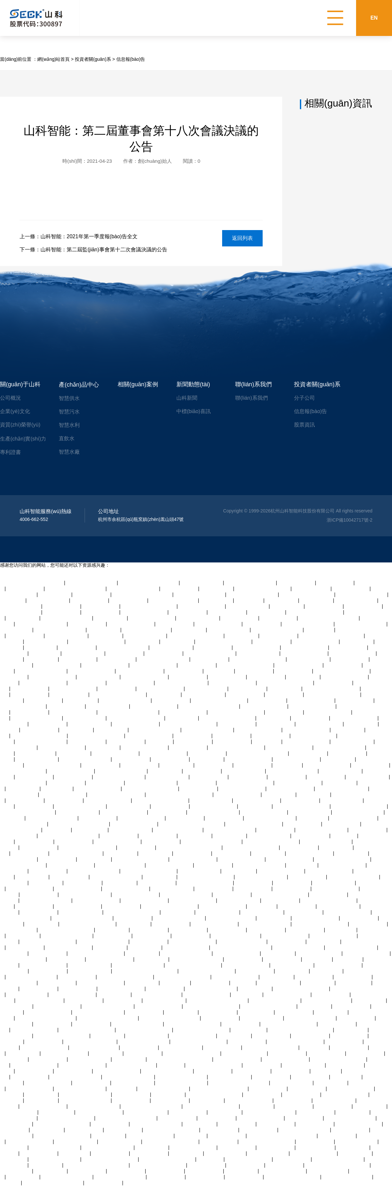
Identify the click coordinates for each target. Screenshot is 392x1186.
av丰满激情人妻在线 (99, 676)
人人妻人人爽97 (23, 935)
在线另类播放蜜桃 (30, 688)
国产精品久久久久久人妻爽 (219, 700)
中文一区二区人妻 (206, 1165)
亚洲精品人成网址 (316, 1112)
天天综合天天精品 (255, 971)
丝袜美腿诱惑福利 (161, 841)
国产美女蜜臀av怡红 (341, 771)
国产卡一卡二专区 (25, 947)
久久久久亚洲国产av (229, 629)
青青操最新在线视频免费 (94, 871)
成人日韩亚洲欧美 (307, 876)
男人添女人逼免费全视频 (37, 718)
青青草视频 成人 (81, 700)
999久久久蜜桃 (57, 788)
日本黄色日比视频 (197, 782)
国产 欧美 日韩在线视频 (242, 941)
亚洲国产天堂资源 (254, 671)
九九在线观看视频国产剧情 (236, 712)
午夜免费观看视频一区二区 (158, 1165)
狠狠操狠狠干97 (292, 971)
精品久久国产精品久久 (170, 865)
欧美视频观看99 (217, 588)
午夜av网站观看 (110, 618)
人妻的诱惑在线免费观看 (41, 671)
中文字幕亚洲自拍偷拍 (286, 1059)
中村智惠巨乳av (160, 876)
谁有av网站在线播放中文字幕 (258, 753)
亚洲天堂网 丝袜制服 (81, 912)
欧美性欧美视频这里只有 (270, 818)
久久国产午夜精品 (105, 782)
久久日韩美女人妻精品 (347, 912)
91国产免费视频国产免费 (261, 876)
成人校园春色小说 (165, 1171)
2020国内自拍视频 (69, 694)
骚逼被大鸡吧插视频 (206, 688)
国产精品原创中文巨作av (210, 653)
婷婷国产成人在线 (43, 700)
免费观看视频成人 (188, 929)
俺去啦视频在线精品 (85, 718)
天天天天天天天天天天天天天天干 (282, 1135)
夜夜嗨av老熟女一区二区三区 (241, 947)
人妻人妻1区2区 (338, 759)
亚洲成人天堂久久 (239, 618)
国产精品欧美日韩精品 (249, 759)
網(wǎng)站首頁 (53, 59)
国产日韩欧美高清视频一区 (52, 765)
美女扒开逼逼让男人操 (122, 988)
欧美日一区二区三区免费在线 (211, 841)
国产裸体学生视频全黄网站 (125, 976)
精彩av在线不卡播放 (145, 635)
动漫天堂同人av (230, 835)
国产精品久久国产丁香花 (155, 729)
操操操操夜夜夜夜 (210, 982)
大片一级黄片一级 (117, 688)
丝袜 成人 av (160, 741)
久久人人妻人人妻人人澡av (170, 906)
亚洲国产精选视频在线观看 (320, 924)
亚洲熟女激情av (269, 853)
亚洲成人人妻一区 (310, 1035)
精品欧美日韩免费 (210, 659)
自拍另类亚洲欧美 (119, 835)
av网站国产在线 (181, 1012)
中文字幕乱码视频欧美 (105, 665)
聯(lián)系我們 (253, 384)
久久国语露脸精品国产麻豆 (199, 1041)
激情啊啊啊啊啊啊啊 (147, 1035)
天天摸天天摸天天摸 (292, 1082)
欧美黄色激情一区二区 (311, 700)
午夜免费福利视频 (167, 812)
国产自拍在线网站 (293, 1100)
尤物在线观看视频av (67, 635)
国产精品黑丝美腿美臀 (44, 682)
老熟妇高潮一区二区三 (257, 647)
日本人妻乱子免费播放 (289, 747)
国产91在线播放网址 (131, 829)
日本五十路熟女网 (131, 1100)
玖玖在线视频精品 (351, 588)
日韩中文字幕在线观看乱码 (271, 841)
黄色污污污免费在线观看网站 (149, 582)
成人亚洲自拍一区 (48, 724)
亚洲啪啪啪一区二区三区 (265, 924)
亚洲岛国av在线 (108, 1035)
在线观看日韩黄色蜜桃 (23, 959)
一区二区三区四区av (90, 1059)
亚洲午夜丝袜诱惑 (39, 847)
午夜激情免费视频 (84, 1129)
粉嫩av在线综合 (103, 747)
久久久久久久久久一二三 (151, 782)
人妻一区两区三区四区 (48, 1012)
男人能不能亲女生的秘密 (305, 1129)
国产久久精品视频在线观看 (192, 1053)
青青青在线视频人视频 (307, 729)
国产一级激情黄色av (338, 906)
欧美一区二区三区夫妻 (367, 953)
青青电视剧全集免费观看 (275, 1000)
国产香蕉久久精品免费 (194, 859)
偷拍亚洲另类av (152, 1147)
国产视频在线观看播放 (63, 794)
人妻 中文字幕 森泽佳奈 (231, 918)
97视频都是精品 (120, 882)
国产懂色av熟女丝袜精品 (52, 818)
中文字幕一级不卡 (179, 588)
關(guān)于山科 (20, 384)
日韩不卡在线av (145, 947)
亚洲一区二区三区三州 (53, 676)
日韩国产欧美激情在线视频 (149, 606)
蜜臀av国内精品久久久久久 (62, 1124)
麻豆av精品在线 (16, 629)
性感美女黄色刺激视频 (62, 747)
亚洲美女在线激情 (175, 623)
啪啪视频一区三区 (66, 706)
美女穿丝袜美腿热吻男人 (208, 729)
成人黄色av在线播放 (165, 1000)
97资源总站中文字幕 (230, 1076)
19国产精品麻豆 (277, 976)
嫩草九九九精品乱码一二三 (292, 1176)
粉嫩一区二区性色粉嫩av (46, 900)
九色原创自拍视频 (73, 776)
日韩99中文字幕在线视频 (60, 629)
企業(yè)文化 (15, 411)
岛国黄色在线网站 (232, 894)
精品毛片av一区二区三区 (351, 947)
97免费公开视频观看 (90, 724)
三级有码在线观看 (113, 935)
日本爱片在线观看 (39, 1153)
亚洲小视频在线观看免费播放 (239, 1082)
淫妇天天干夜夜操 (90, 600)
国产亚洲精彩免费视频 (142, 818)
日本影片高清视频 (271, 735)
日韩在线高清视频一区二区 (136, 718)
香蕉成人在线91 (41, 659)
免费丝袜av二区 (370, 1106)
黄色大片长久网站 (30, 1076)
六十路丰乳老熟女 (248, 688)
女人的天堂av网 (195, 835)
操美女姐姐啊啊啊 (217, 1118)
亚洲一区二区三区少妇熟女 (196, 635)
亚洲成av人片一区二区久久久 (218, 1000)
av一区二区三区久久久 (131, 623)
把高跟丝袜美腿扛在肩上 (186, 894)
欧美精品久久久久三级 (327, 765)
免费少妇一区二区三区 (134, 824)
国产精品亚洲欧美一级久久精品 (301, 1029)
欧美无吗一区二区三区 (154, 665)
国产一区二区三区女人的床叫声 (332, 635)
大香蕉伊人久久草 (343, 665)
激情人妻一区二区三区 (152, 618)
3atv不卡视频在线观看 (186, 947)
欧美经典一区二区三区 (223, 906)
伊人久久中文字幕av (309, 659)
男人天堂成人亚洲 (276, 1147)
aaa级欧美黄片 (45, 653)
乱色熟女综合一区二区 (257, 800)
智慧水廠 (69, 452)
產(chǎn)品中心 (79, 384)
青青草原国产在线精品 (264, 706)
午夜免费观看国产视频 (23, 771)
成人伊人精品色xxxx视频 (85, 759)
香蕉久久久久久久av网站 (80, 806)
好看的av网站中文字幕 (110, 959)
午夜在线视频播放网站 (30, 1088)
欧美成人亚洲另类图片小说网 (76, 588)
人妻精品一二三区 (149, 929)
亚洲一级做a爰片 (249, 1029)
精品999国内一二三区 (319, 953)
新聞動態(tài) (193, 384)
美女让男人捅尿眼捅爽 (312, 706)
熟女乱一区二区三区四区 (67, 935)
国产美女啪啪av (357, 641)
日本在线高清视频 (193, 741)
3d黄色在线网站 (274, 918)
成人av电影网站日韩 (167, 776)
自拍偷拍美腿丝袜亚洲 (73, 688)
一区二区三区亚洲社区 (242, 859)
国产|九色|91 (171, 1065)
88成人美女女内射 (227, 612)
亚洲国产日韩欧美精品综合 (193, 965)
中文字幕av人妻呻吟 (78, 812)
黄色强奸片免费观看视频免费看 (179, 794)
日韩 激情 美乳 (313, 818)
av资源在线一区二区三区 (308, 623)
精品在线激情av (331, 1082)
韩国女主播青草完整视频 (67, 618)
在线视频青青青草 (247, 1041)
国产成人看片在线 (30, 712)
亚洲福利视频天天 (271, 1035)
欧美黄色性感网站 (368, 924)
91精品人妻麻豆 (134, 924)
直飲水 (66, 438)
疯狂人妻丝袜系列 (122, 906)
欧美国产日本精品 (282, 959)
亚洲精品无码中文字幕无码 (182, 976)
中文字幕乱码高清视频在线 (301, 988)
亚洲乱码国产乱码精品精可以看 (180, 1059)
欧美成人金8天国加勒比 (178, 829)
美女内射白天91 (234, 1035)
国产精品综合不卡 (53, 1024)
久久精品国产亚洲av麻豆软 (342, 671)
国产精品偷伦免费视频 (71, 771)
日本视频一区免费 (303, 824)
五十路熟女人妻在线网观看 (359, 806)
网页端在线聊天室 (324, 606)
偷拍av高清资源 (178, 912)
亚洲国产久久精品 (209, 776)
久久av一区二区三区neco (181, 682)
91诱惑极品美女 (317, 600)
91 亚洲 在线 (210, 1159)
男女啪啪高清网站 (101, 606)
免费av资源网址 (303, 676)
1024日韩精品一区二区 (354, 818)
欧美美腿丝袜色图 (291, 1071)
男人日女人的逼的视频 (164, 753)
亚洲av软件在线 (315, 1006)
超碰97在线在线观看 (198, 618)
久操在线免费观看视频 (345, 676)
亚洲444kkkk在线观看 (314, 735)
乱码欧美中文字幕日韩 (149, 735)
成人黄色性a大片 (256, 1012)
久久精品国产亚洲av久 (151, 1135)
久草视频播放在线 (158, 835)
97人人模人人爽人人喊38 (163, 659)
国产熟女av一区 (164, 694)
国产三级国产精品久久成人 (149, 871)
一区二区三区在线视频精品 (214, 1065)
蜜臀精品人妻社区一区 (297, 759)
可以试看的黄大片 (48, 871)
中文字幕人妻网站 (310, 1076)
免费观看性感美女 (341, 824)
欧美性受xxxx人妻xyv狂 (147, 629)
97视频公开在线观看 (263, 912)
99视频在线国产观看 (356, 600)
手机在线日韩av (282, 600)
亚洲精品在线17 (216, 600)
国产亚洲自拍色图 (363, 606)
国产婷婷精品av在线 (133, 1082)
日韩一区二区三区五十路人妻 (209, 706)
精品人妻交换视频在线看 (121, 771)
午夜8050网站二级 (70, 876)
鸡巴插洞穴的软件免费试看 (27, 812)
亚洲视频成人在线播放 (34, 1029)
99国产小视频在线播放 (249, 1100)
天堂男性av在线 (242, 635)
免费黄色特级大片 (165, 988)
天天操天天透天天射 (211, 800)
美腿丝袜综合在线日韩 (194, 1147)
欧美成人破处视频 (73, 1071)
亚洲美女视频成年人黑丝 (41, 741)
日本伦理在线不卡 (345, 1065)
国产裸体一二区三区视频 (361, 623)
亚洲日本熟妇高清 (30, 694)
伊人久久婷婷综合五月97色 (254, 824)
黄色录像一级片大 (326, 1053)
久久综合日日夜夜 (157, 882)
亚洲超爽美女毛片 (197, 665)
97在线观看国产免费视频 (197, 959)
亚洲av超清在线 (104, 629)
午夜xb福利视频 (16, 1006)
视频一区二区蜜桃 (294, 1012)
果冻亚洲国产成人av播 (207, 994)
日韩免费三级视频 (293, 671)
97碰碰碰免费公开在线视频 (62, 1135)
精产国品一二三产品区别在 (285, 682)
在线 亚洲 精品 (341, 929)
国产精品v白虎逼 (90, 829)
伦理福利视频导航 (262, 1065)
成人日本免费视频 (39, 988)
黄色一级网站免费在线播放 (87, 924)
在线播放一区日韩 (126, 741)
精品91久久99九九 (312, 588)
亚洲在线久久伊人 (87, 682)
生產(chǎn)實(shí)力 (23, 439)
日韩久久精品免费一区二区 (211, 1006)
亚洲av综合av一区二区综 (179, 918)
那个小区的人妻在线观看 (123, 647)
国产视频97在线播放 (108, 706)
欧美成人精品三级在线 (116, 753)
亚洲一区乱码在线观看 (334, 935)
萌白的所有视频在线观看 (144, 1041)
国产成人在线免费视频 (351, 1088)
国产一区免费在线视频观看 (88, 847)
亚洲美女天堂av (55, 594)
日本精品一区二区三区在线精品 (145, 971)
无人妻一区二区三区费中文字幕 (32, 582)
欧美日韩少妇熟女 (347, 753)
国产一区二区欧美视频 (97, 900)
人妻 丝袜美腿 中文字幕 (157, 994)
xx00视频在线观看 (35, 841)
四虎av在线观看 (106, 635)
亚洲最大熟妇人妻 (271, 1076)
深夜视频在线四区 (199, 788)
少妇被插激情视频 (48, 971)
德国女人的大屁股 (25, 635)
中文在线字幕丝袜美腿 (193, 900)
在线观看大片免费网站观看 (329, 900)
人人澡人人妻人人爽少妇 (326, 841)
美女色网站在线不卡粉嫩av (110, 1159)
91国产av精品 (262, 906)
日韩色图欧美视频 (292, 882)
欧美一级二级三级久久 (69, 947)
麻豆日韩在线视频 (315, 1124)
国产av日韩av (288, 765)
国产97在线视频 (353, 1112)
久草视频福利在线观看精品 (224, 641)
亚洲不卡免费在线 (64, 800)
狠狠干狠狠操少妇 (101, 765)
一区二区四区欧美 (244, 1176)
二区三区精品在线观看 (78, 906)
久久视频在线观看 (144, 1012)
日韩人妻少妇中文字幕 (235, 976)
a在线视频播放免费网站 (174, 600)
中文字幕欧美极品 (268, 700)
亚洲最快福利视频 (237, 724)
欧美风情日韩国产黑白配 (252, 594)
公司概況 (10, 398)
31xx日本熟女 (249, 600)
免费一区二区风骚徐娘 (310, 853)
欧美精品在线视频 (152, 935)
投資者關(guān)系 (93, 59)
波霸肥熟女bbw (41, 647)
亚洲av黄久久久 (369, 1000)
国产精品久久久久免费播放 (140, 859)
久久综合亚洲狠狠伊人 (320, 724)
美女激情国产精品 (284, 712)
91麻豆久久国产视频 (172, 647)
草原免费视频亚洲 (350, 659)
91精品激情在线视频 (269, 835)
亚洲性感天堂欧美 (77, 647)
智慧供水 (69, 398)
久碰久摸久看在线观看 (117, 1071)
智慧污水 (69, 411)
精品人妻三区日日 (98, 818)
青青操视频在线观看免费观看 (128, 712)
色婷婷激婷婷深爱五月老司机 (142, 594)
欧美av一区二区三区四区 (322, 829)
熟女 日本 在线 (302, 865)
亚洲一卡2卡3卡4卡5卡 (299, 665)
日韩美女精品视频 (66, 782)
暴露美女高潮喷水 (188, 676)
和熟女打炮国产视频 (48, 600)
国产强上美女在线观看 (215, 924)
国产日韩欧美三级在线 (98, 788)
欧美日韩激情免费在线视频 (258, 659)
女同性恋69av (348, 959)
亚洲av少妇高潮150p (146, 1112)
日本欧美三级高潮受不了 (186, 953)
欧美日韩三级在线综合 (261, 1118)
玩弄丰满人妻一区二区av (138, 965)
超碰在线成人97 (287, 606)
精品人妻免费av (348, 729)
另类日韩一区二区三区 (336, 888)
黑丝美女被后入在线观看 (200, 594)
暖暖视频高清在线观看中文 (236, 747)
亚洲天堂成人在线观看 (124, 812)
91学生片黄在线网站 (90, 965)
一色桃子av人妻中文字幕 (211, 988)
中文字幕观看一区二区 (78, 888)
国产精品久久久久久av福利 (245, 782)
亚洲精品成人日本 (337, 1024)
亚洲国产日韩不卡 (352, 1006)
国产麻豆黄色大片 (305, 929)
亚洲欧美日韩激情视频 (57, 665)
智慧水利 (69, 425)
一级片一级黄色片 (25, 588)
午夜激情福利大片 (237, 1147)
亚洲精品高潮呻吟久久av (108, 1006)
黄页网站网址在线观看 (218, 623)
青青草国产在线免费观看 (92, 582)
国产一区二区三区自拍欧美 (62, 1035)
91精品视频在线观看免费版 (315, 612)
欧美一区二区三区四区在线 (214, 1094)
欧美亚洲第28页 (94, 859)
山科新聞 (186, 398)
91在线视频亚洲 (46, 882)
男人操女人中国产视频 (329, 871)
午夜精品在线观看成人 (353, 653)
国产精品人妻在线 (276, 1124)
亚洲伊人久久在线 (334, 682)
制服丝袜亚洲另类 (328, 894)
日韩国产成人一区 (344, 1041)
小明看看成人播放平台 (65, 1053)
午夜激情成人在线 (131, 759)
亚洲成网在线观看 (149, 941)
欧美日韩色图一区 (227, 676)
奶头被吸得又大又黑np (140, 671)
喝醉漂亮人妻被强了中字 (311, 1018)
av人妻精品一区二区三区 (250, 582)
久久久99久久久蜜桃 (120, 1141)
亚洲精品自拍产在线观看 (103, 941)
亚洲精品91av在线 (18, 1112)
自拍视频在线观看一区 (281, 871)
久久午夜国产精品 (34, 906)
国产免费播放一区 (356, 1018)
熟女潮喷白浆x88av (328, 1171)
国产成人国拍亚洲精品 (249, 1159)
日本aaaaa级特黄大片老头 (307, 594)
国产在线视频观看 (140, 765)
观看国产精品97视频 (204, 694)
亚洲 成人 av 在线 (335, 582)
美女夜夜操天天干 (287, 941)
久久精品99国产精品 (244, 771)
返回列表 (242, 238)
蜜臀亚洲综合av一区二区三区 (83, 918)
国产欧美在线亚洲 (272, 641)
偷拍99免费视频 (278, 953)
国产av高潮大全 (23, 618)
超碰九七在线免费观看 (304, 653)
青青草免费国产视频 (342, 800)
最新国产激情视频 (62, 612)
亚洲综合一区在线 (213, 865)
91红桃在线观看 (74, 753)
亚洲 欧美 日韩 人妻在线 (32, 976)
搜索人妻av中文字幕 (83, 653)
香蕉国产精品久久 (326, 776)
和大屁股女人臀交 (34, 806)
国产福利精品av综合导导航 (245, 665)
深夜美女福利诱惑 (40, 729)
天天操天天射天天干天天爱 (206, 876)
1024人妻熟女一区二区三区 (332, 688)
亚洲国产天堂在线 (241, 1024)
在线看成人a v (319, 629)
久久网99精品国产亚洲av (133, 588)
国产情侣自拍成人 (128, 600)
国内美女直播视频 (83, 882)
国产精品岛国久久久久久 (340, 747)
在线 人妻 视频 (347, 1076)
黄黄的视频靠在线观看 (242, 788)
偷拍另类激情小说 (276, 829)
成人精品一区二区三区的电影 (79, 824)
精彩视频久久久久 (304, 1118)
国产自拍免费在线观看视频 (251, 847)
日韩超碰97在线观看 (368, 776)
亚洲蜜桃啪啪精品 (245, 694)
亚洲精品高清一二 (279, 635)
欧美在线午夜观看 (232, 735)
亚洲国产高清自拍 (92, 594)
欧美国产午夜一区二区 (73, 994)
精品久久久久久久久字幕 (213, 812)
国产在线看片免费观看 (131, 682)
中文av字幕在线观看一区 (277, 629)
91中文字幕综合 (178, 641)
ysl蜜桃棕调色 (317, 959)
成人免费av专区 (106, 1053)
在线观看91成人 (23, 1053)
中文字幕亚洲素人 (267, 612)
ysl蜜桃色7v (244, 982)
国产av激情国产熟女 (258, 653)
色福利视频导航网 (314, 976)
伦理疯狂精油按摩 (101, 612)
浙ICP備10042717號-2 (349, 520)
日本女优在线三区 (284, 694)
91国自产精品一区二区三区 (302, 806)
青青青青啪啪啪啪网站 (288, 994)
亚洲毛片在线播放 (276, 724)
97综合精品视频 (189, 629)
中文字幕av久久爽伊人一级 (118, 694)
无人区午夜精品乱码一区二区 (170, 1018)
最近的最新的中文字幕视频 (117, 794)
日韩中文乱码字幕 (308, 753)
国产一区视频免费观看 (34, 1065)
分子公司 (304, 398)
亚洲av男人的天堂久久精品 (189, 724)
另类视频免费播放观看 (23, 782)
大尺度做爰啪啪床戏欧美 (167, 1071)
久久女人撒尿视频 (193, 735)
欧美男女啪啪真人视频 (145, 676)
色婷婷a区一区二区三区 (95, 1047)
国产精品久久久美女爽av (361, 594)
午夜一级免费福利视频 (108, 800)
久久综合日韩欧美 (213, 647)
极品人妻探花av (314, 794)
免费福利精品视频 (214, 888)
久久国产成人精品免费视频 (211, 1106)
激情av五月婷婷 (255, 806)
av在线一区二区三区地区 (129, 1076)
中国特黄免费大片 (125, 653)
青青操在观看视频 (77, 976)
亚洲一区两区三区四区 (359, 1124)
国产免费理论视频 (292, 1159)
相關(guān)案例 (138, 384)
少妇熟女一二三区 (30, 853)
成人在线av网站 (318, 982)
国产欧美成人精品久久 (305, 647)
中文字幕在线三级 (349, 1047)
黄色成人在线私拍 (218, 1012)
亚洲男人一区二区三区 (202, 606)
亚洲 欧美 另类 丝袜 (27, 994)
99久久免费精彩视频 (37, 759)
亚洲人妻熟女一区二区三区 (219, 1088)
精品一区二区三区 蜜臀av (342, 788)
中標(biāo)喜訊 (193, 411)
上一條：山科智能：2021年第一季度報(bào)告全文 (79, 236)
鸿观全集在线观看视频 (101, 982)
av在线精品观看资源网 (355, 718)
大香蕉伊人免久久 (170, 1100)
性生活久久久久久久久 (328, 712)
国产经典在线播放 (66, 959)
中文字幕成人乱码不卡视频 (263, 588)
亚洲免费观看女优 (62, 606)
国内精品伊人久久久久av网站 (126, 1118)
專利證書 (10, 452)
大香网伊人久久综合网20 (108, 1147)
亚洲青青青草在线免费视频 (227, 718)
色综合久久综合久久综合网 (97, 641)
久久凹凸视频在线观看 (136, 724)
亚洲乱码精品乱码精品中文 (280, 894)
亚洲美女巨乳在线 (232, 741)
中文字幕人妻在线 (296, 582)
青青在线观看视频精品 (316, 641)
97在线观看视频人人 (353, 741)
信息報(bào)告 (130, 59)
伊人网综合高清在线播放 (299, 947)
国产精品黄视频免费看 (314, 1153)
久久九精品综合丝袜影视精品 (329, 618)
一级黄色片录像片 (268, 1088)
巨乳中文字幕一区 (171, 700)
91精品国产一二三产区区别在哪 (191, 824)
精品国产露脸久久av (248, 606)
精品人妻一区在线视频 (73, 712)
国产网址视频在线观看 (183, 712)
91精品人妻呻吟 (129, 1059)
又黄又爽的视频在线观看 (99, 1012)
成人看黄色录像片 (259, 1129)
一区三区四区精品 (87, 623)
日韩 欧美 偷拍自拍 (36, 753)
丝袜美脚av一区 (143, 641)
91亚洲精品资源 (285, 688)
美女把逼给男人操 (188, 612)
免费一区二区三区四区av (259, 865)
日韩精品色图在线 (281, 900)
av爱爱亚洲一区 (351, 1029)
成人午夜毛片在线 (333, 1106)
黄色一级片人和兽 (294, 1106)
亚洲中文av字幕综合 (129, 806)
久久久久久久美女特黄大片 (96, 735)
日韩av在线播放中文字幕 (125, 700)
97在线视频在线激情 (202, 582)
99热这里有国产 (361, 724)
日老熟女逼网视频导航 (233, 682)
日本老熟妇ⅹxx (247, 994)
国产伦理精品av (169, 1094)
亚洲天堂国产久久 (370, 765)
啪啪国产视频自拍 (292, 888)
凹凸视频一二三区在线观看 (268, 1006)
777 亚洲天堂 (57, 829)
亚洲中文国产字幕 (227, 929)
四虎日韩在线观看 (368, 829)
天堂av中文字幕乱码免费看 (39, 735)
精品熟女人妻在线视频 (83, 1065)
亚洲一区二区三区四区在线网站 (97, 1165)
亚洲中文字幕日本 (262, 623)
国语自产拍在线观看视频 (292, 771)
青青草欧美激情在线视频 (181, 1076)
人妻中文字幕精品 (253, 882)
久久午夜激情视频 (207, 753)
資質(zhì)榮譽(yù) (20, 424)
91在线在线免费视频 (76, 1141)
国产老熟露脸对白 (310, 718)
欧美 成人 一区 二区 (225, 1153)
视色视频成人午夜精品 (145, 612)
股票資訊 (304, 424)
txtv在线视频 (12, 600)
